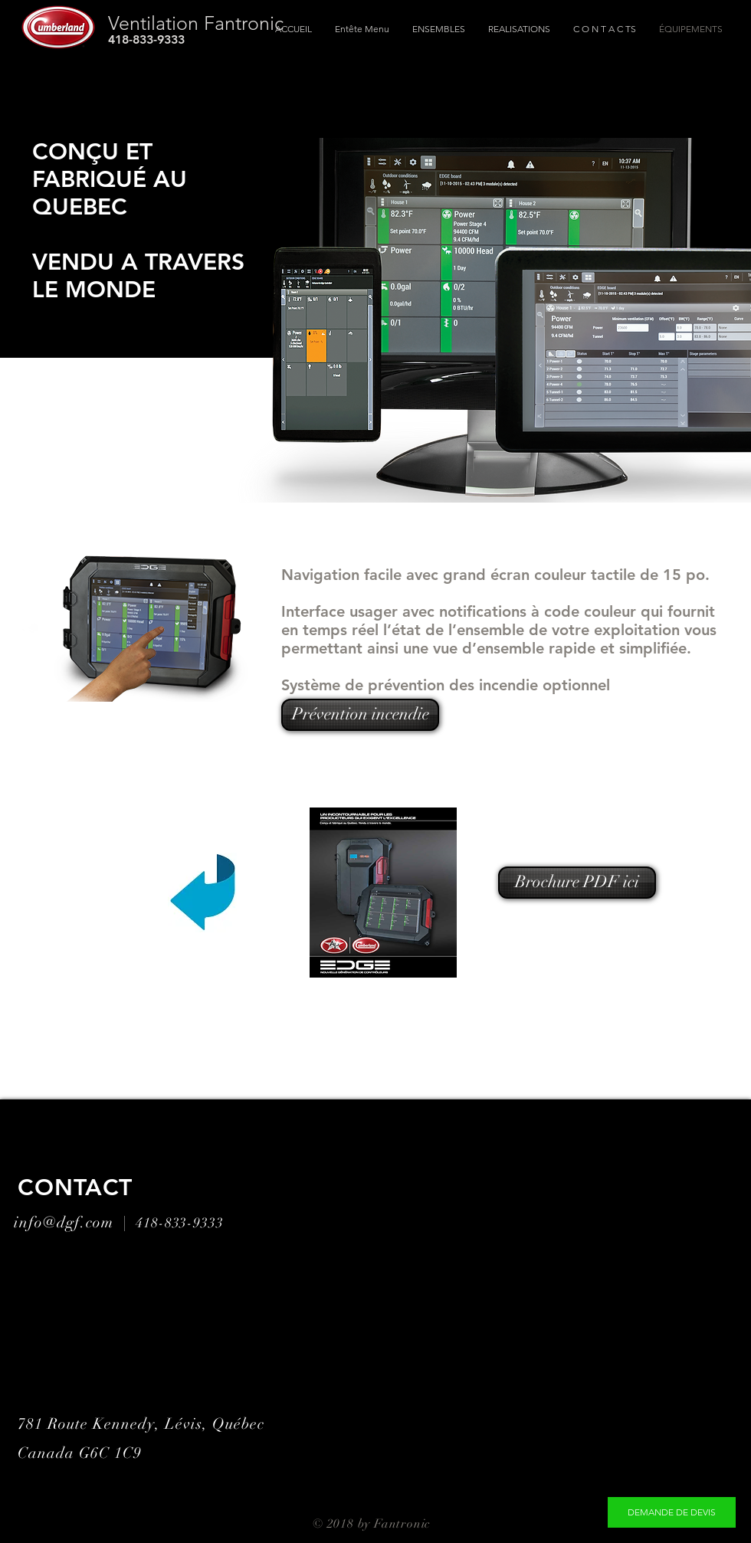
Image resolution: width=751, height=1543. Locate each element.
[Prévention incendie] (360, 715)
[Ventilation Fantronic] (268, 23)
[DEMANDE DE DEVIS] (672, 1512)
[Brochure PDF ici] (577, 883)
